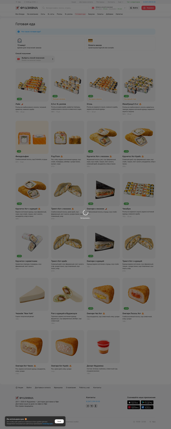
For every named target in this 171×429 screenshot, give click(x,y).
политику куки (47, 424)
